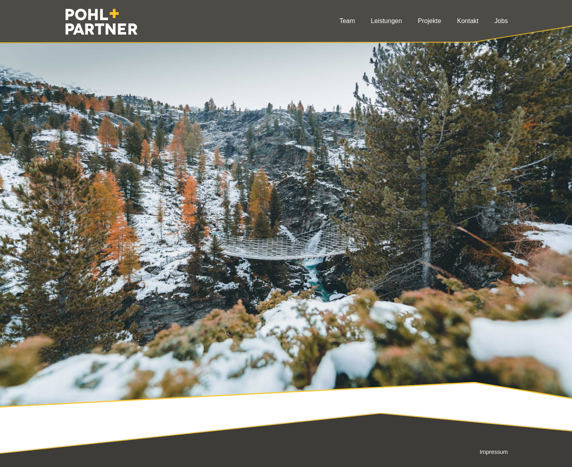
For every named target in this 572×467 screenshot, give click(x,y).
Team (347, 20)
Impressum (493, 452)
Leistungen (386, 20)
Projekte (429, 20)
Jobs (501, 20)
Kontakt (468, 20)
